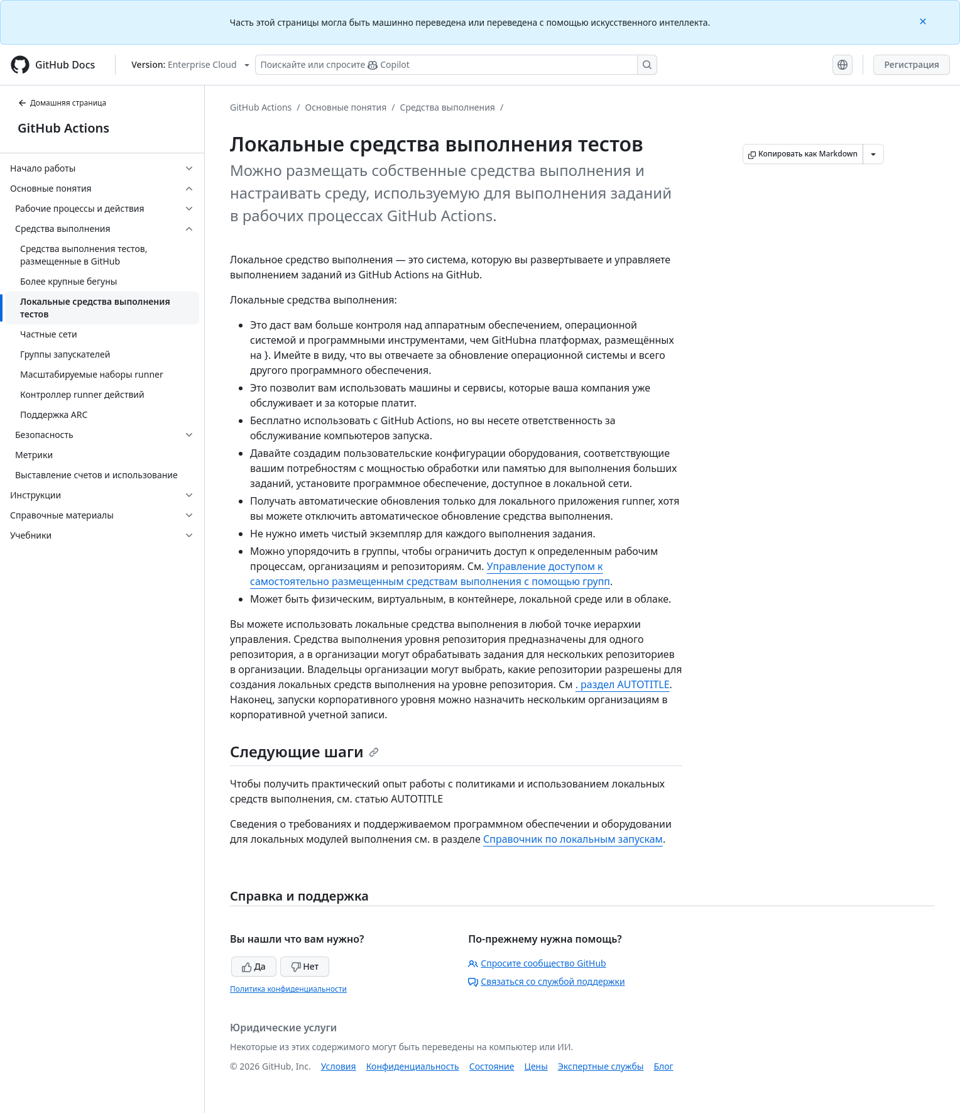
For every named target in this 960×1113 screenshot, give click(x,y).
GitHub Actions (63, 127)
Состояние (492, 1066)
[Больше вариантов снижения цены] (873, 154)
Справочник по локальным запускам (573, 839)
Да (254, 966)
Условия (338, 1066)
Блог (663, 1066)
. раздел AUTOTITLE (622, 684)
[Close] (924, 20)
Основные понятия (346, 107)
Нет (305, 966)
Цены (536, 1066)
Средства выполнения (447, 107)
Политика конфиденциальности (288, 989)
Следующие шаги (304, 751)
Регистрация (911, 64)
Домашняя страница (62, 102)
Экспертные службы (601, 1066)
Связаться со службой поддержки (546, 981)
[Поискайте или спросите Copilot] (456, 65)
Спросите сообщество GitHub (537, 963)
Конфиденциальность (412, 1066)
